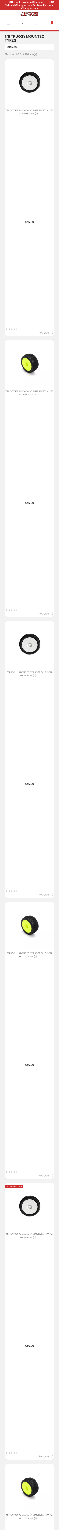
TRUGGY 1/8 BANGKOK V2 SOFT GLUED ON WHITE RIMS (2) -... (29, 674)
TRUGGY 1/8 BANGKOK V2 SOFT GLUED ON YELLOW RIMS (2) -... (29, 955)
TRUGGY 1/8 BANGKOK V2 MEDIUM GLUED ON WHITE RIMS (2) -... (29, 1236)
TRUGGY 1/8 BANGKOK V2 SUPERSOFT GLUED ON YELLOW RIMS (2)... (29, 393)
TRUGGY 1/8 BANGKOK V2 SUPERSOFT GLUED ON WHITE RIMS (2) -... (29, 112)
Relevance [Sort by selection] (29, 47)
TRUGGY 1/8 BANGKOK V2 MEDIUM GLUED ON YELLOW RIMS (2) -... (29, 1517)
